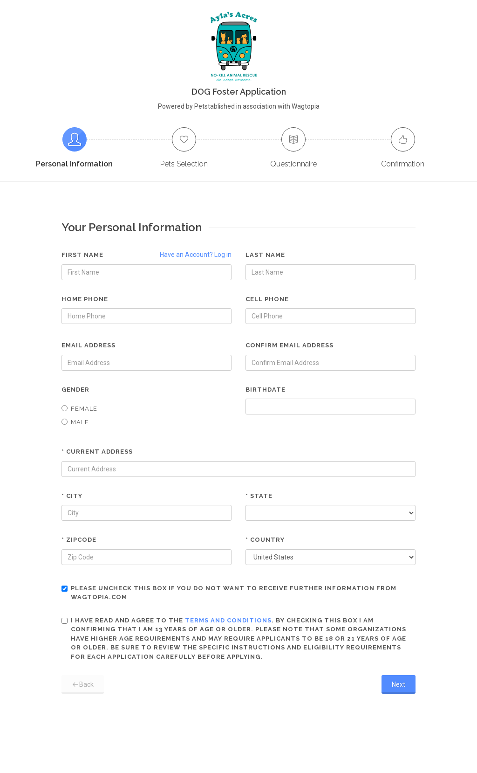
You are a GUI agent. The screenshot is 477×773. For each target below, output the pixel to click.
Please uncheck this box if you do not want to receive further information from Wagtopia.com (228, 593)
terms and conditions (228, 620)
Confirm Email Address (289, 345)
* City (71, 495)
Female (79, 408)
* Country (265, 539)
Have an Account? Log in (196, 254)
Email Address (88, 345)
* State (259, 495)
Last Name (265, 254)
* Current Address (97, 451)
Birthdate (265, 389)
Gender (75, 389)
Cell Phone (267, 299)
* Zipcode (78, 539)
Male (75, 422)
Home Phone (84, 299)
